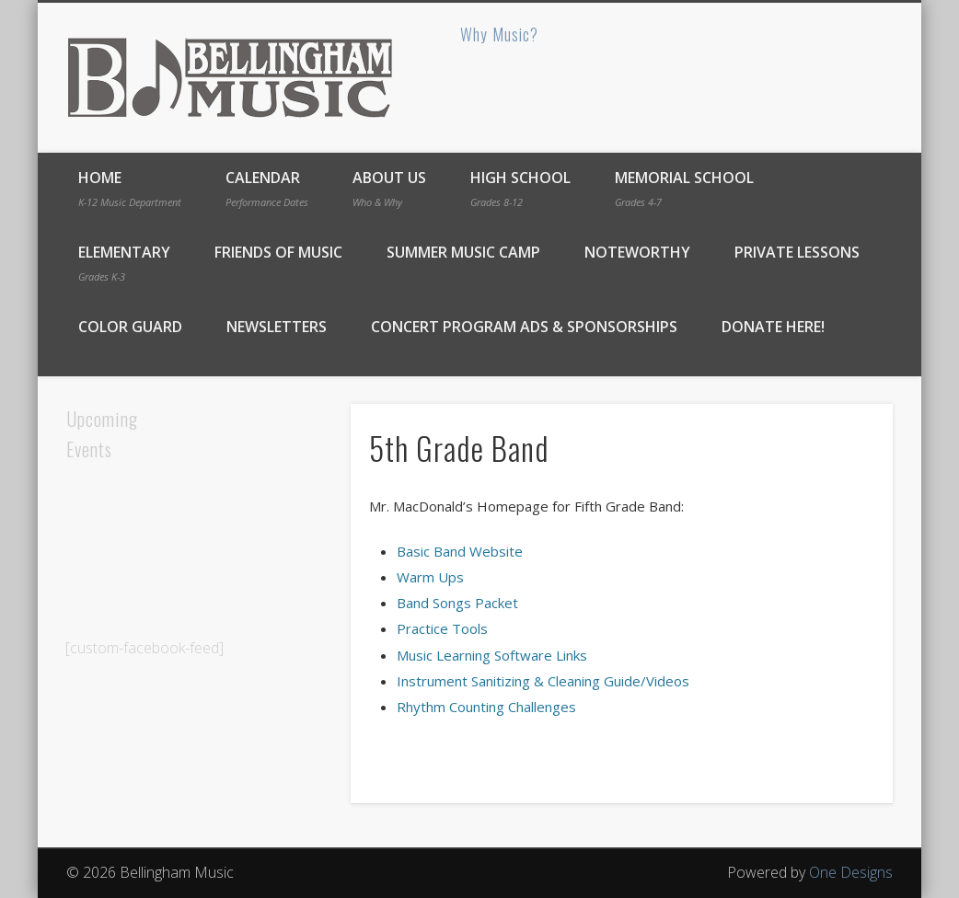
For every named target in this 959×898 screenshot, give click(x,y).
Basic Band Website (460, 551)
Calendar (266, 188)
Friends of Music (278, 252)
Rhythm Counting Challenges (486, 706)
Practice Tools (442, 628)
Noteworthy (637, 252)
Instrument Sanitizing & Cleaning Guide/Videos (543, 681)
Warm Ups (430, 577)
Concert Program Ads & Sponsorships (524, 327)
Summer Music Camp (463, 252)
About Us (389, 188)
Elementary (124, 263)
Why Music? (499, 34)
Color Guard (130, 327)
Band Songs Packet (457, 602)
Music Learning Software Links (492, 655)
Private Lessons (797, 252)
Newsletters (276, 327)
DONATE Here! (773, 327)
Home (129, 188)
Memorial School (684, 188)
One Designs (851, 872)
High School (520, 188)
